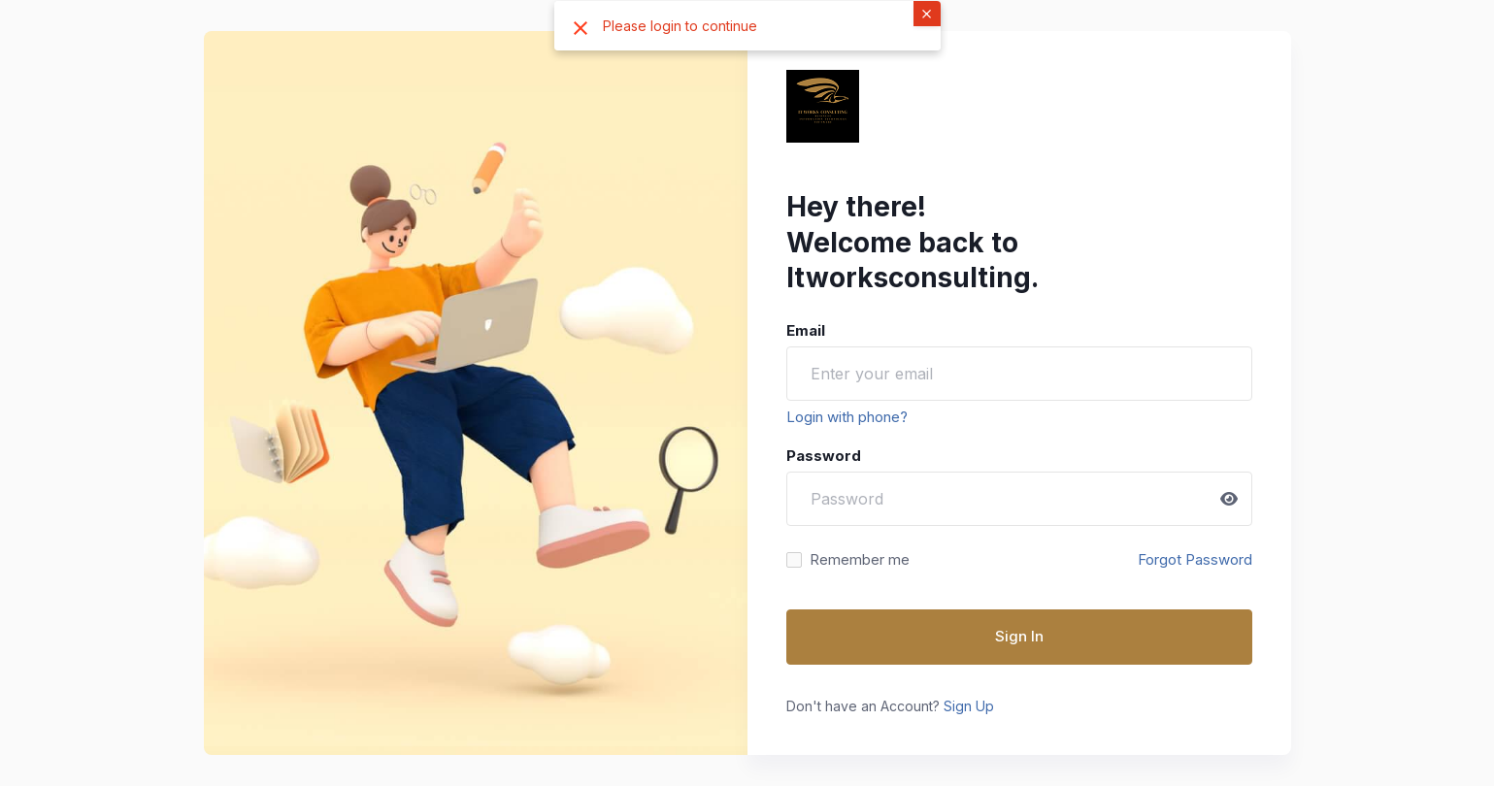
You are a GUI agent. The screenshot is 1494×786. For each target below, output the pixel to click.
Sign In (1019, 636)
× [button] (926, 12)
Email (805, 330)
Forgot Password (1195, 559)
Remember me (860, 559)
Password (823, 455)
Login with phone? (847, 417)
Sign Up (969, 706)
